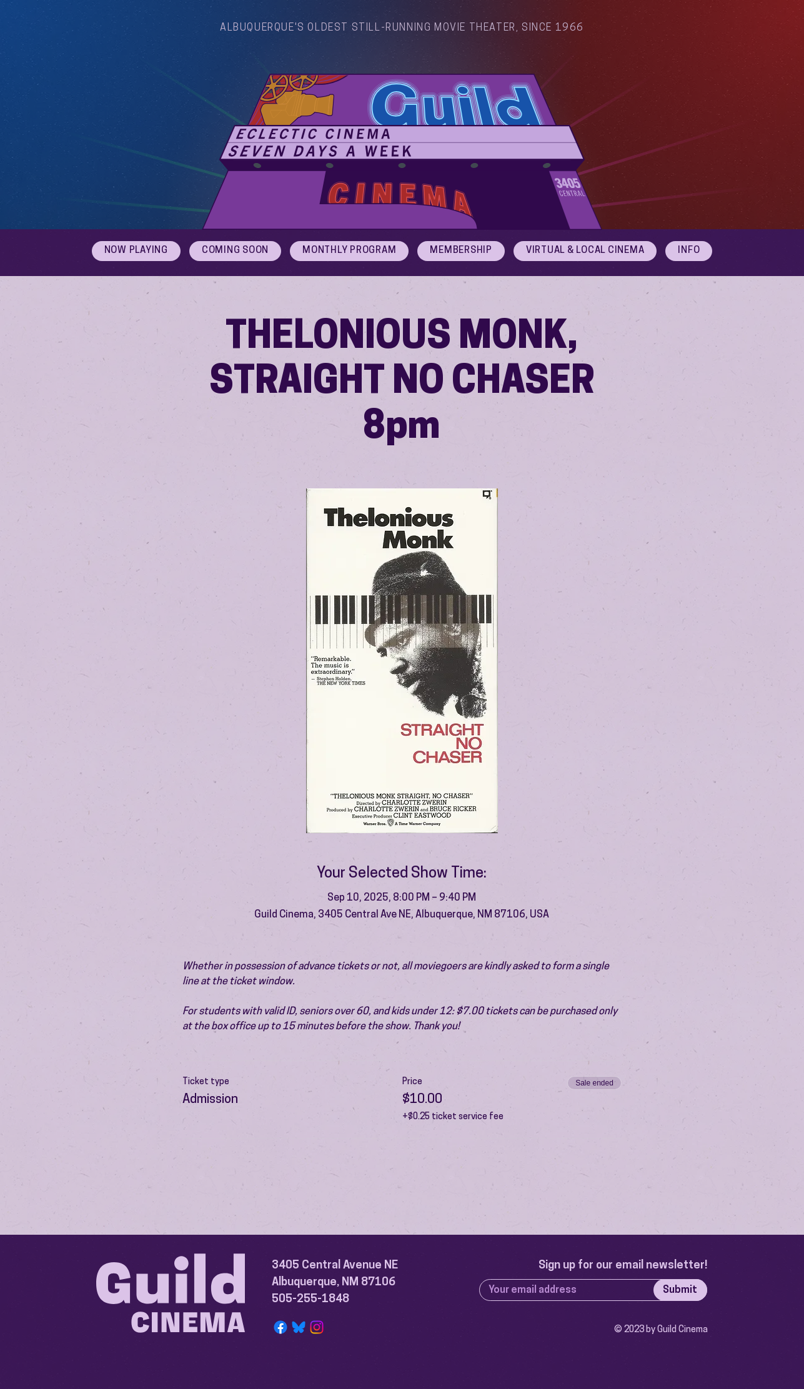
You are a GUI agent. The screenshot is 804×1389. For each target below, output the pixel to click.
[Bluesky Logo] (298, 1327)
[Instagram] (316, 1327)
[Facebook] (280, 1327)
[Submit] (680, 1290)
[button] (688, 251)
